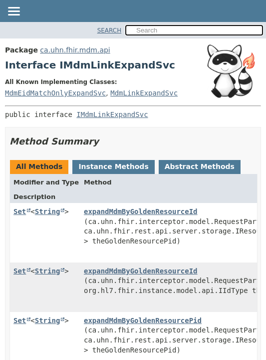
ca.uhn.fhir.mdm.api (75, 50)
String (47, 212)
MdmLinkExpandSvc (144, 93)
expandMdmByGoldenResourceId (141, 212)
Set (19, 212)
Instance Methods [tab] (113, 166)
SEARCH (109, 30)
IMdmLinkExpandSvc (112, 114)
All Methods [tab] (39, 166)
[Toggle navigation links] (13, 12)
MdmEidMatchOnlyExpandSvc (55, 93)
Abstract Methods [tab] (200, 166)
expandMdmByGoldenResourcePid (143, 320)
